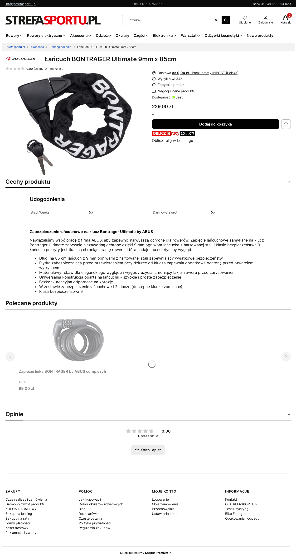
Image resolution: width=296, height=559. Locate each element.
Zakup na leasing (18, 514)
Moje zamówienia (165, 504)
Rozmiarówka (89, 514)
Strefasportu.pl (15, 47)
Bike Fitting (234, 514)
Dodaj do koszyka (215, 124)
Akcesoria (37, 47)
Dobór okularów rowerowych (101, 504)
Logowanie (160, 499)
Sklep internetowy (144, 552)
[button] (226, 20)
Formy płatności (17, 523)
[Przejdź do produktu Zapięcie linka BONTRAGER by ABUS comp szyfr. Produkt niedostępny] (78, 339)
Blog (82, 509)
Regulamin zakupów (94, 528)
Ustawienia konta (165, 514)
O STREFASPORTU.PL (242, 504)
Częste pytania (90, 518)
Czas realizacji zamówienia (26, 499)
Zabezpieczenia (60, 47)
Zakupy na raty (17, 518)
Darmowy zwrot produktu (25, 504)
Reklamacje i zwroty (21, 533)
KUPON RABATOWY (21, 509)
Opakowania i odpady (242, 518)
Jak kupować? (90, 499)
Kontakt (231, 499)
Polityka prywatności (95, 523)
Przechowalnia (163, 509)
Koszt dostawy (16, 528)
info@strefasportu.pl (20, 4)
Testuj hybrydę (236, 509)
